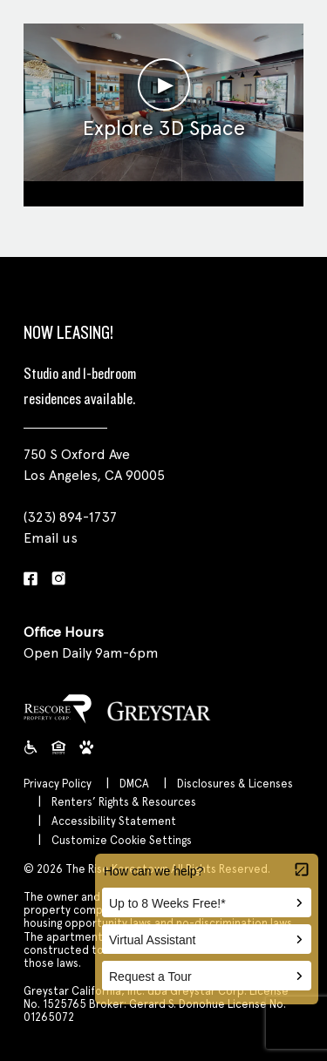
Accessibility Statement (113, 821)
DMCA (134, 783)
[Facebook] (30, 579)
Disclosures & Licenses (235, 783)
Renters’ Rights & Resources (123, 801)
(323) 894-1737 (70, 517)
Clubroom (163, 191)
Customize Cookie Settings (121, 840)
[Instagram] (58, 579)
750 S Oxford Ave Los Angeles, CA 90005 (94, 464)
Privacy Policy (58, 783)
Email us (51, 538)
